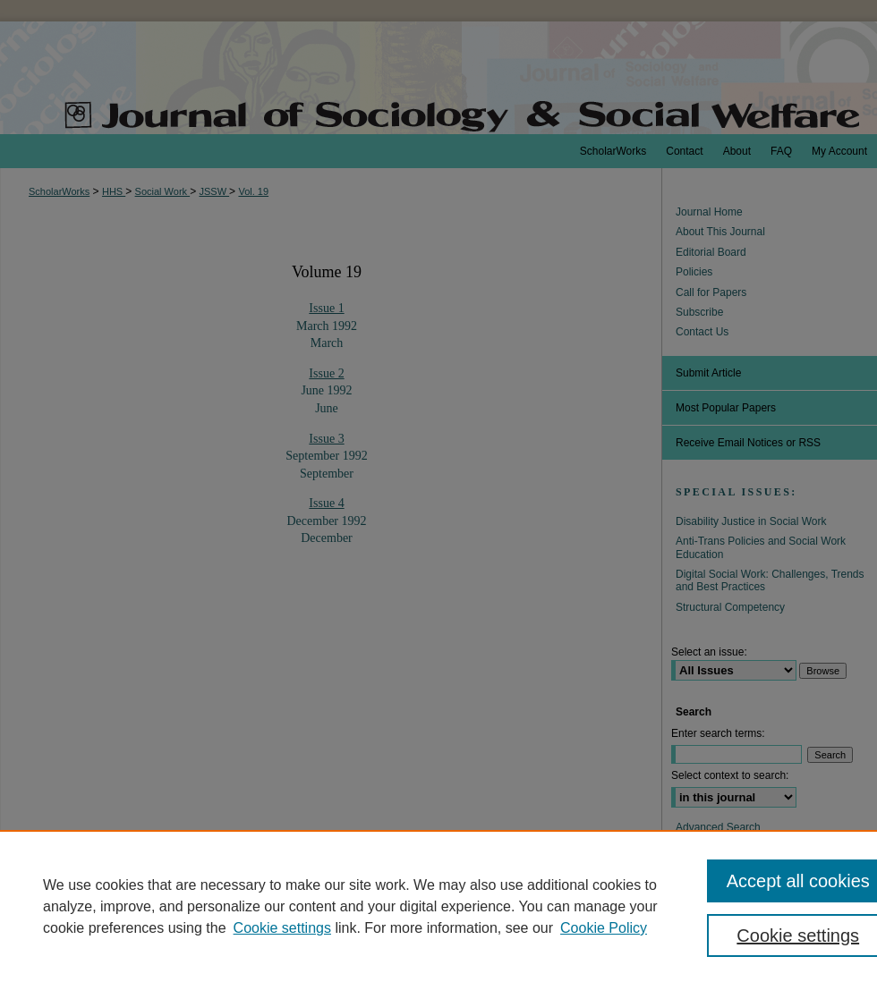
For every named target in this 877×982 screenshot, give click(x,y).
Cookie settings (282, 927)
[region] (438, 906)
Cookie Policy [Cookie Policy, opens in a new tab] (603, 927)
